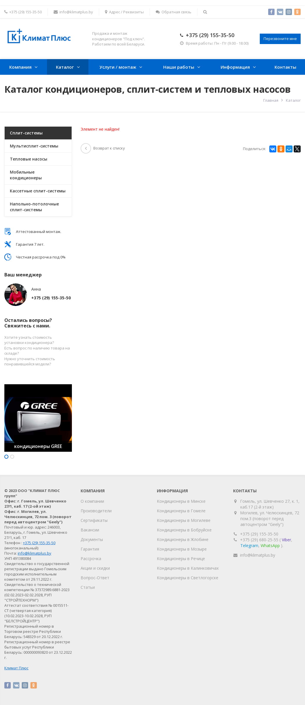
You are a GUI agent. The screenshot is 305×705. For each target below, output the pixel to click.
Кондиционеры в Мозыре (182, 549)
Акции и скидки (95, 568)
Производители (96, 510)
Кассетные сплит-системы (38, 191)
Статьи (88, 587)
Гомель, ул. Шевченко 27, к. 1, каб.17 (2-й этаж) (269, 504)
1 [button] (6, 457)
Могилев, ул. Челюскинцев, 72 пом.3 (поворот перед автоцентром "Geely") (269, 518)
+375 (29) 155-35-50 (210, 35)
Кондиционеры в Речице (181, 558)
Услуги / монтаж (117, 67)
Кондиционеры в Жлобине (182, 539)
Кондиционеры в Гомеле (181, 510)
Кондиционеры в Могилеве (183, 520)
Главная (270, 100)
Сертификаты (94, 520)
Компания (20, 67)
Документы (92, 539)
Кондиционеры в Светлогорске (187, 577)
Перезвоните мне (280, 38)
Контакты (285, 67)
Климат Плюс (16, 668)
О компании (92, 501)
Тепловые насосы (28, 159)
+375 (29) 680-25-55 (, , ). (266, 542)
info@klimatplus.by (73, 11)
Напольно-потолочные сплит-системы (34, 206)
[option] (38, 418)
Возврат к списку (103, 148)
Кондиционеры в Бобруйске (184, 530)
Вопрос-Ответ (95, 577)
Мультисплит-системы (34, 146)
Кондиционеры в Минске (181, 501)
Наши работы (178, 67)
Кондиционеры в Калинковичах (188, 568)
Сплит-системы (26, 133)
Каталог (65, 67)
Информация (235, 67)
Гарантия (90, 549)
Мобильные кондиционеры (26, 175)
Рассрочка (91, 558)
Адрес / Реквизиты (124, 11)
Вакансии (90, 530)
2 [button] (12, 457)
